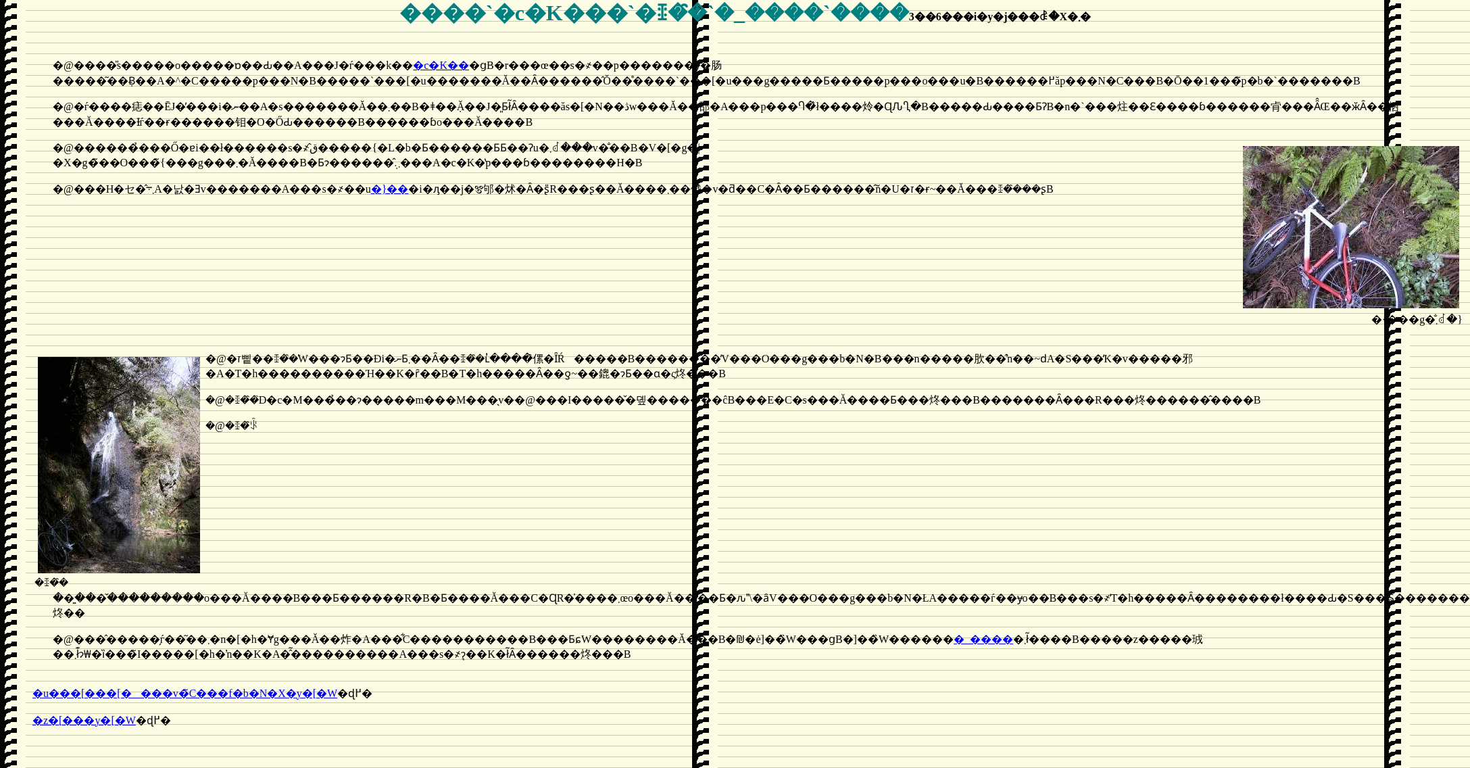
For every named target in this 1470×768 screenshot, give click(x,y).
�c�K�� (441, 65)
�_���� (983, 639)
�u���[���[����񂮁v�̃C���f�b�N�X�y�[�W (184, 693)
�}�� (390, 189)
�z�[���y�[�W (84, 720)
